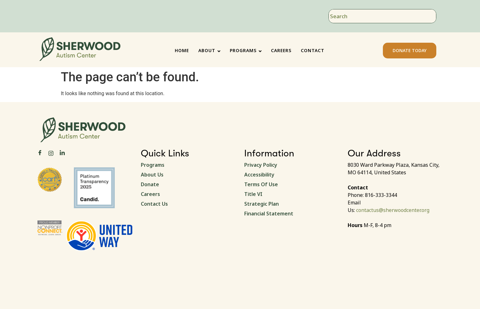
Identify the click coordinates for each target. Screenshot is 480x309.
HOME (182, 50)
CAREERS (281, 50)
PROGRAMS (246, 50)
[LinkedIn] (62, 153)
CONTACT (312, 50)
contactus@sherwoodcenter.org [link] (392, 210)
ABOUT (209, 50)
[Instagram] (50, 153)
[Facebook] (39, 153)
